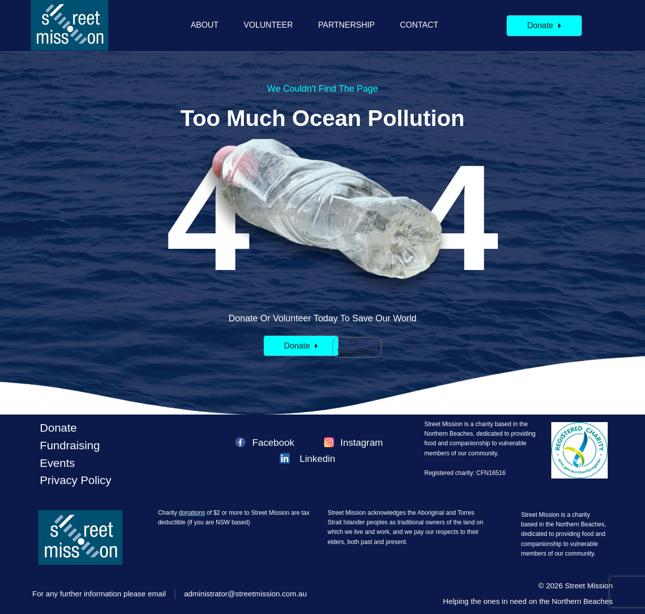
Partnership (346, 25)
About (204, 25)
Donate (58, 427)
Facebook (273, 442)
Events (57, 462)
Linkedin (318, 458)
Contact (419, 25)
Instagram (361, 442)
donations (192, 512)
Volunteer (268, 25)
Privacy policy (75, 480)
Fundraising (70, 445)
